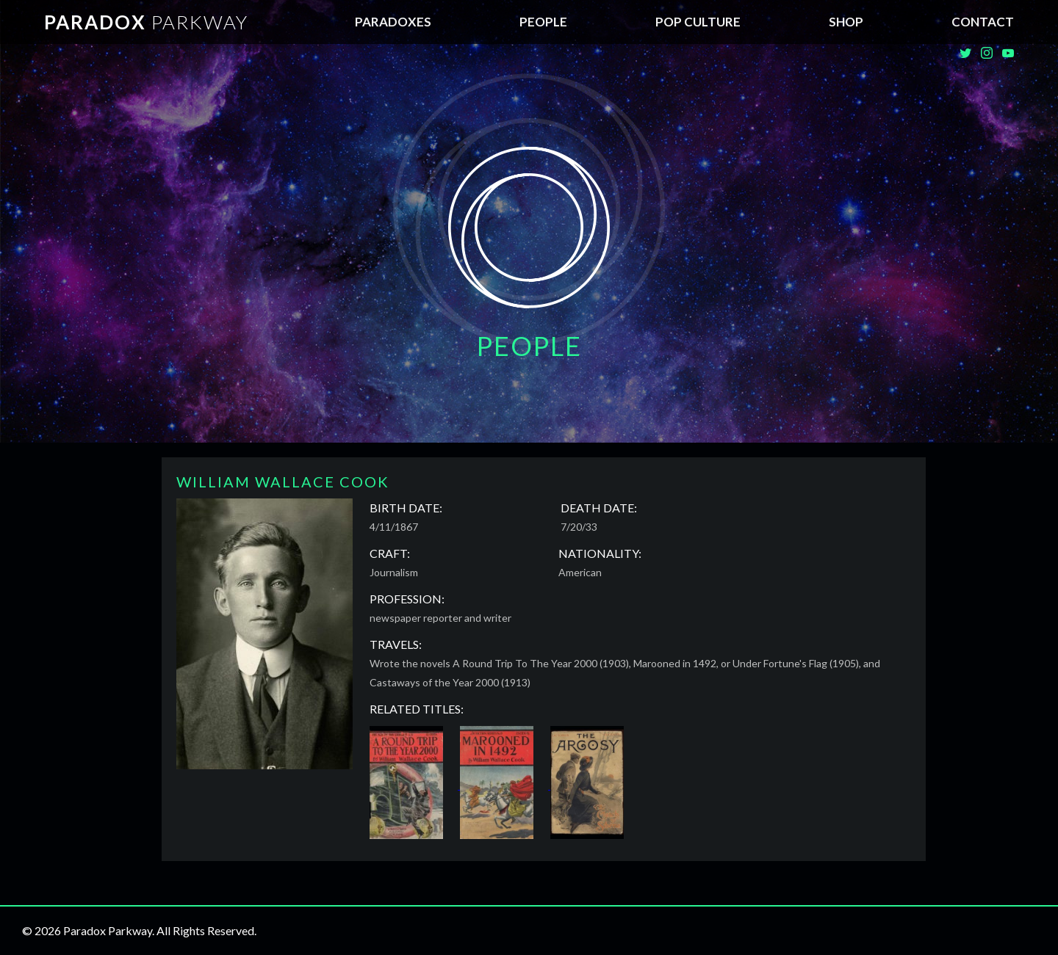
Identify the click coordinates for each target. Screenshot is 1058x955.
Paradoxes (393, 21)
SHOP (846, 21)
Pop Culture (698, 21)
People (543, 21)
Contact (982, 21)
